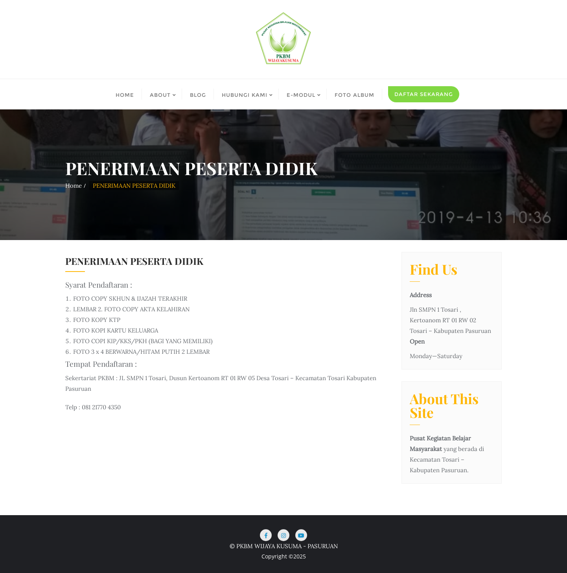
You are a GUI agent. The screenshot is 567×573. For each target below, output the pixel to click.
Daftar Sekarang (423, 94)
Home (73, 185)
